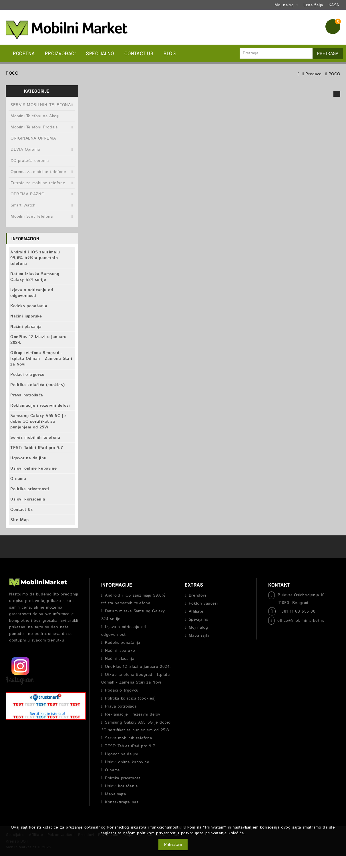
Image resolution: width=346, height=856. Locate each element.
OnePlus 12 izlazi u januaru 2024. (38, 339)
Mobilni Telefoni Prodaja (34, 127)
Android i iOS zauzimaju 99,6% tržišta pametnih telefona (35, 258)
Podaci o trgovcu (27, 375)
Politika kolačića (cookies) (37, 385)
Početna (24, 53)
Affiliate (196, 611)
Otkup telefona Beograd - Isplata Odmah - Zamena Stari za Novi (41, 358)
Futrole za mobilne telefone (38, 183)
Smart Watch (23, 205)
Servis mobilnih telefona (35, 437)
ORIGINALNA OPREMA (33, 138)
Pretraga (327, 54)
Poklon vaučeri (203, 603)
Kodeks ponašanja (28, 306)
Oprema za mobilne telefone (38, 172)
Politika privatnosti (29, 489)
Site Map (19, 520)
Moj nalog (198, 627)
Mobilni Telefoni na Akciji (35, 116)
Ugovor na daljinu (28, 458)
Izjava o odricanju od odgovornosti (31, 293)
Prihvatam (173, 844)
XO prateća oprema (30, 161)
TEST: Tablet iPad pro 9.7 (36, 448)
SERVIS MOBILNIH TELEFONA (41, 105)
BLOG (170, 53)
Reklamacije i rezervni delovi (40, 405)
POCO (334, 74)
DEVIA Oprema (25, 149)
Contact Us (139, 53)
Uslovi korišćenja (27, 499)
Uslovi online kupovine (33, 468)
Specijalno (100, 53)
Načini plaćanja (26, 326)
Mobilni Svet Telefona (32, 216)
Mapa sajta (115, 794)
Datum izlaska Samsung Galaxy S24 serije (34, 277)
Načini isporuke (26, 316)
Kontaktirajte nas (121, 802)
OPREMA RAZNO (27, 194)
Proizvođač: (60, 53)
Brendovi (197, 595)
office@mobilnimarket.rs (300, 620)
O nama (18, 479)
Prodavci (313, 74)
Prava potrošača (26, 395)
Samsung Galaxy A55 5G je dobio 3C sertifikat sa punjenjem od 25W (38, 421)
